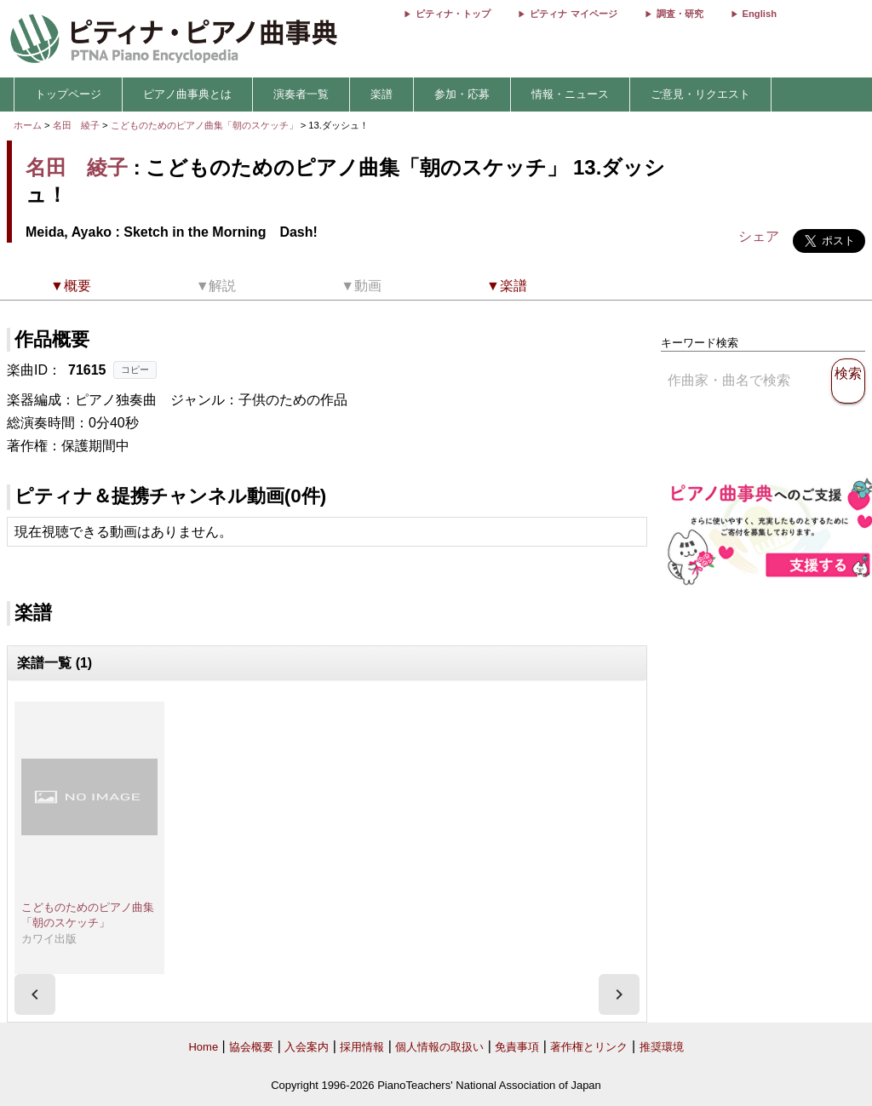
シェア (758, 236)
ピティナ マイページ (573, 14)
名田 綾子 (76, 125)
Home (203, 1046)
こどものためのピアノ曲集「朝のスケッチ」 (206, 125)
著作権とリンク (589, 1046)
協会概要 (251, 1046)
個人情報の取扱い (439, 1046)
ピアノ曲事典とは (187, 94)
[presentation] (34, 994)
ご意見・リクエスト (700, 94)
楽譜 (381, 94)
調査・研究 (680, 14)
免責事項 (517, 1046)
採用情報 (362, 1046)
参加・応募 (462, 94)
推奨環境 (662, 1046)
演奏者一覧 (301, 94)
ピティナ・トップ (453, 14)
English (760, 14)
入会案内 (306, 1046)
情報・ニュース (570, 94)
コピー (135, 369)
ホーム (28, 125)
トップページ (68, 94)
